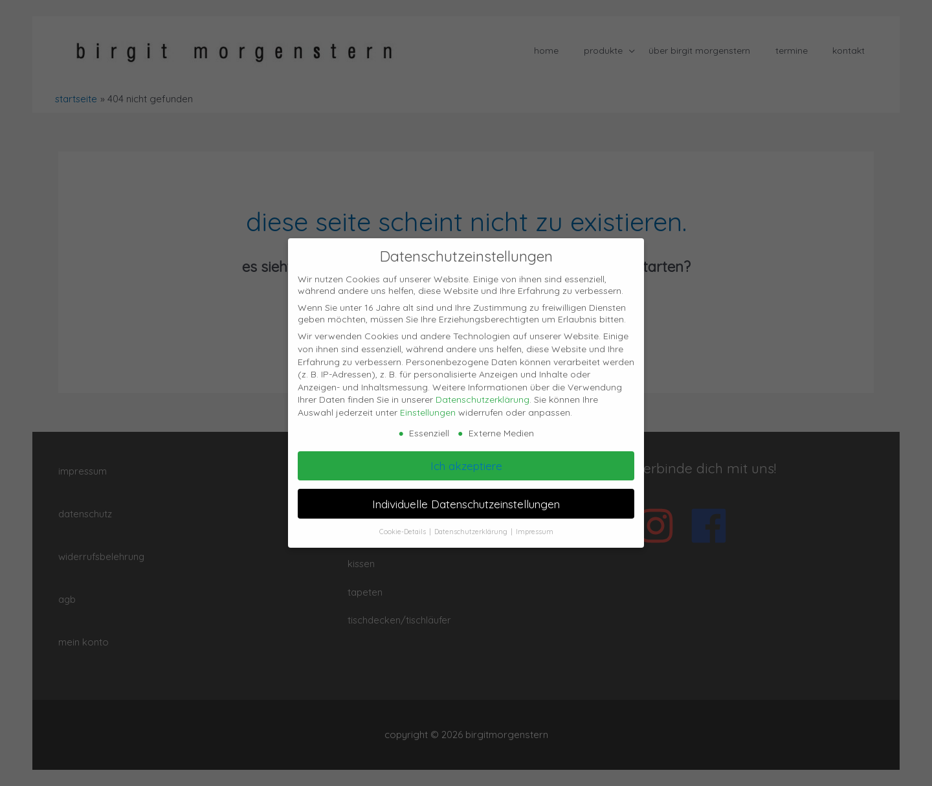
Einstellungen (428, 412)
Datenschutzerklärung (482, 399)
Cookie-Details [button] (403, 531)
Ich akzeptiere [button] (466, 465)
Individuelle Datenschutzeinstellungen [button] (466, 504)
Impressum (534, 531)
